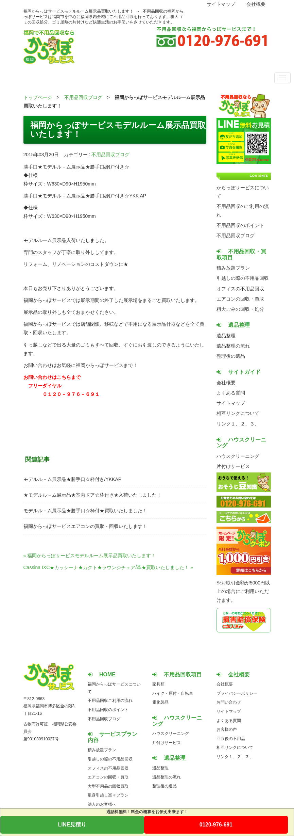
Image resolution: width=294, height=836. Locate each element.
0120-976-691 (216, 824)
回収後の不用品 (231, 738)
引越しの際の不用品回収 (243, 278)
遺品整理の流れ (233, 346)
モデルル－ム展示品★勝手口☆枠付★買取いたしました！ (85, 510)
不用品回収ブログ (83, 97)
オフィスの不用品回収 (240, 288)
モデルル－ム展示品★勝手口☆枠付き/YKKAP (72, 479)
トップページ (37, 97)
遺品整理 (226, 335)
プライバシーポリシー (237, 693)
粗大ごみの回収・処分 (240, 309)
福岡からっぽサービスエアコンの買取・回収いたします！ (85, 526)
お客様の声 (227, 729)
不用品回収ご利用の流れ (110, 700)
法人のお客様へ (102, 804)
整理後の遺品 (231, 356)
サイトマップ (221, 4)
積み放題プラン (233, 268)
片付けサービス (233, 466)
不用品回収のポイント (240, 225)
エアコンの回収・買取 (240, 299)
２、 (245, 424)
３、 (254, 424)
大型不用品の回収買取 (108, 786)
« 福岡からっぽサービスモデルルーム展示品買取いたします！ (89, 555)
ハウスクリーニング (238, 456)
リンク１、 (228, 424)
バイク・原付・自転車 (172, 693)
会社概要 (255, 4)
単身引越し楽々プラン (108, 795)
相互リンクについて (238, 413)
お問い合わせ (229, 702)
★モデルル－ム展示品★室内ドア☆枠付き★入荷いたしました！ (92, 495)
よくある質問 (231, 393)
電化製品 (160, 702)
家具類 (158, 684)
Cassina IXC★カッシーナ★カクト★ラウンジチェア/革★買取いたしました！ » (108, 567)
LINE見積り (72, 824)
